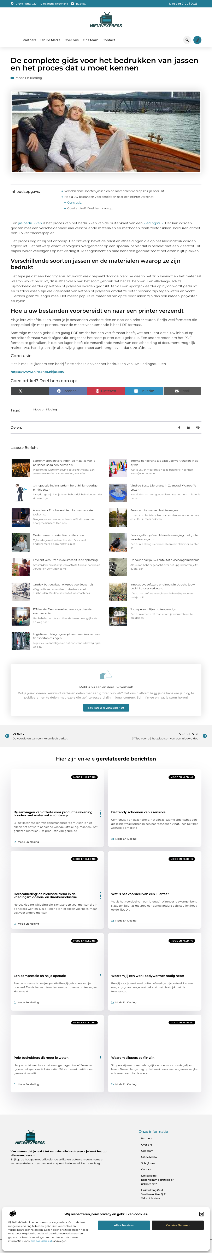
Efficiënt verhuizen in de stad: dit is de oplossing (65, 560)
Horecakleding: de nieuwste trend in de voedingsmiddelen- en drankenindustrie (45, 895)
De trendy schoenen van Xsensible (138, 812)
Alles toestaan (124, 1225)
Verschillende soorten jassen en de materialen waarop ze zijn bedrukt (114, 191)
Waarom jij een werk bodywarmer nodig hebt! (147, 976)
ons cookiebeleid (41, 1240)
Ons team (90, 40)
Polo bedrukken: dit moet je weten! (41, 1058)
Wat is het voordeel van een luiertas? (140, 894)
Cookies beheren (178, 1225)
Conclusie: (74, 202)
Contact (108, 40)
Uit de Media (149, 1157)
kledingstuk (153, 223)
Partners (29, 40)
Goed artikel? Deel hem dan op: (90, 208)
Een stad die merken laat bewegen (154, 510)
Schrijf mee (148, 1163)
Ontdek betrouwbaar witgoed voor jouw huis (63, 584)
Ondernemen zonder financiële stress (58, 535)
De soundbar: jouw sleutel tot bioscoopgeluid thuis (164, 560)
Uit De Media (50, 40)
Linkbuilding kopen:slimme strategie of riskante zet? (157, 1179)
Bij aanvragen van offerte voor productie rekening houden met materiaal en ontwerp (53, 813)
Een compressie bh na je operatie (40, 976)
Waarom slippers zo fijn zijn (132, 1058)
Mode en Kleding (29, 78)
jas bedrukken (30, 223)
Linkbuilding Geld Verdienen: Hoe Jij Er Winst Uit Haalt (154, 1194)
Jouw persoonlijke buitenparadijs (153, 609)
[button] (202, 1214)
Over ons (72, 40)
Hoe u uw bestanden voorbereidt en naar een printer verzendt (109, 197)
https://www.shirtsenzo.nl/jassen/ (37, 372)
